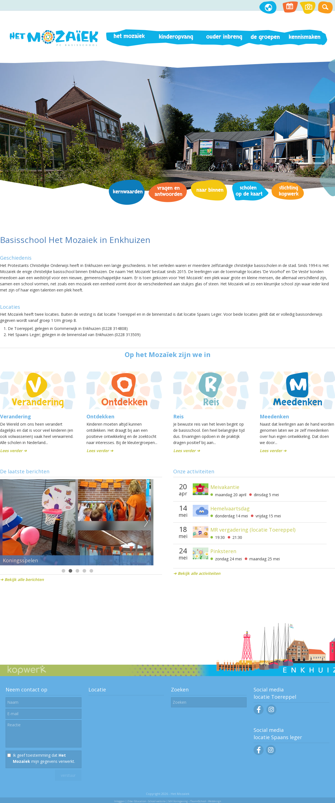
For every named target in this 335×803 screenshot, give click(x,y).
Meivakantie (224, 487)
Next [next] (146, 522)
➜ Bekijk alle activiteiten (196, 573)
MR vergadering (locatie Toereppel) (252, 529)
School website (157, 801)
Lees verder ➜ (13, 450)
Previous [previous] (7, 522)
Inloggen (119, 801)
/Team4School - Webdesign (205, 801)
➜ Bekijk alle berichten (22, 579)
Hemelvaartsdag (230, 508)
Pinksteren (223, 551)
